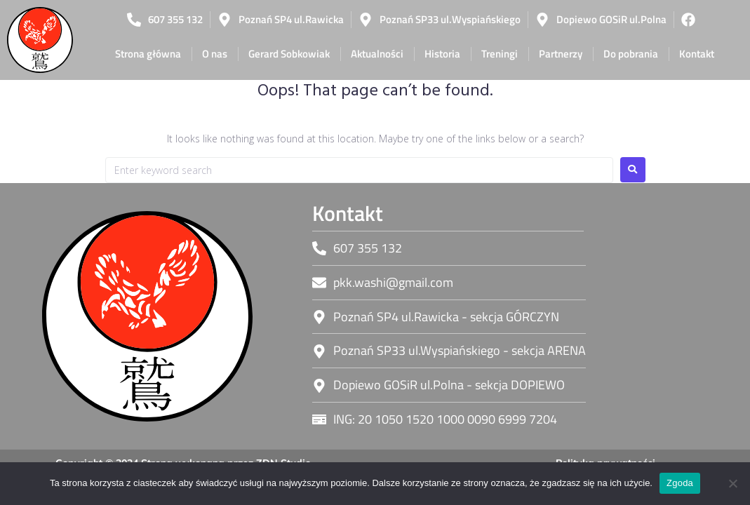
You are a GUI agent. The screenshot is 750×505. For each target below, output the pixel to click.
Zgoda (680, 483)
